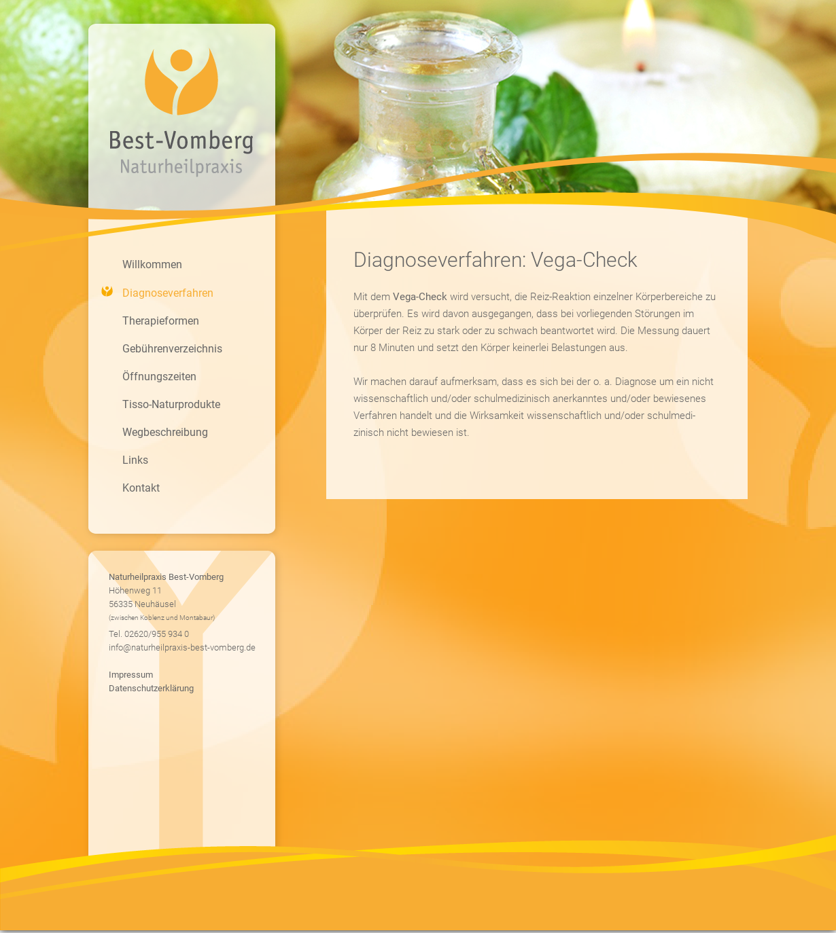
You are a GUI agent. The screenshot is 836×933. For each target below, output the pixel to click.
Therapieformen (160, 320)
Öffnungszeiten (159, 376)
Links (135, 460)
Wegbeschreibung (165, 432)
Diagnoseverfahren (167, 293)
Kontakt (141, 487)
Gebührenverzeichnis (172, 348)
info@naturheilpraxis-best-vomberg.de (182, 647)
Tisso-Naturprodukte (171, 404)
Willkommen (152, 264)
